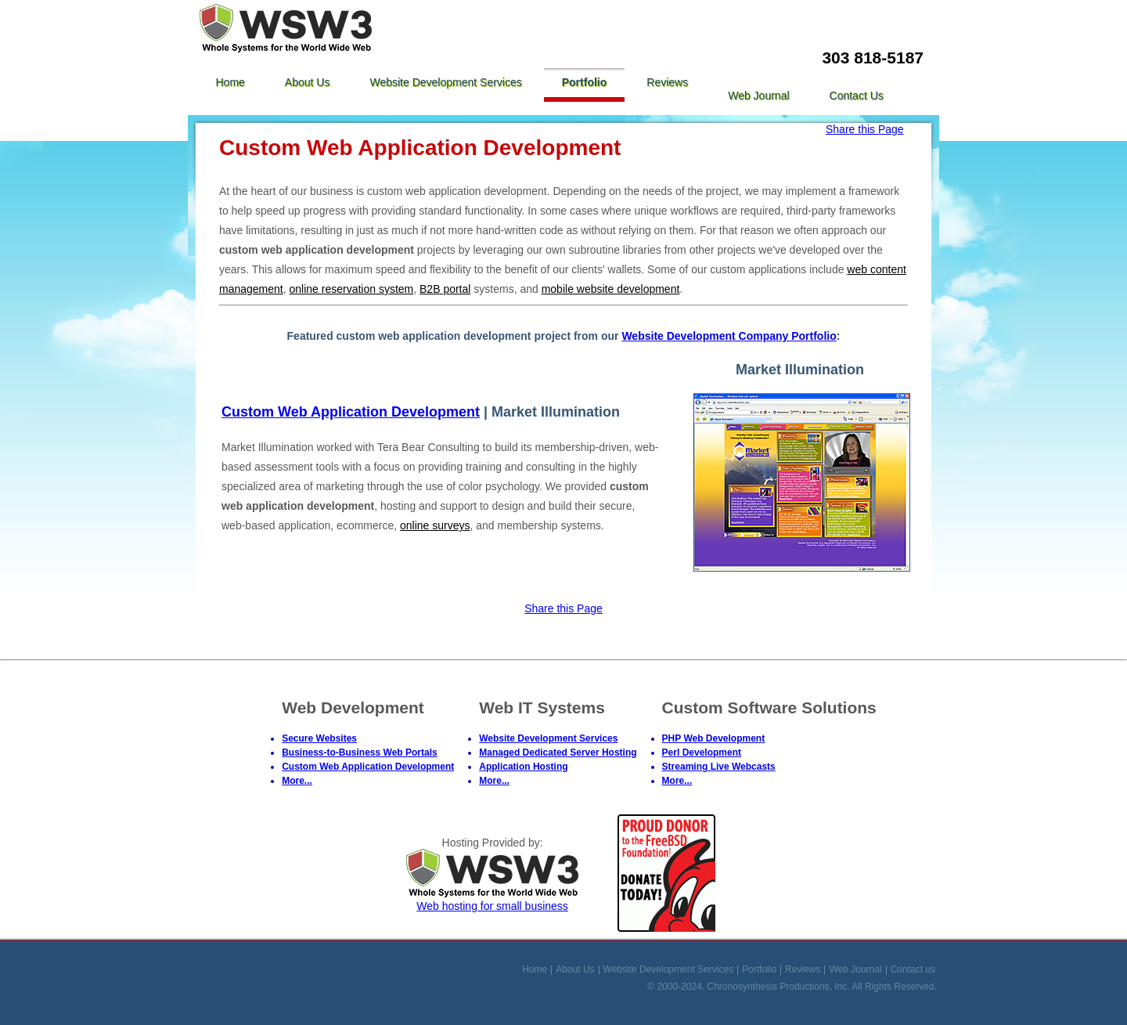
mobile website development (611, 289)
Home (230, 82)
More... (297, 780)
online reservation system (352, 289)
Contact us (857, 95)
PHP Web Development (713, 738)
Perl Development (701, 752)
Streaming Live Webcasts (719, 766)
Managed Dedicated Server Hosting (557, 752)
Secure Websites (319, 738)
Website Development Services (445, 82)
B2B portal (444, 289)
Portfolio (584, 82)
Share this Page (865, 129)
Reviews (667, 82)
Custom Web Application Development (350, 412)
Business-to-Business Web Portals (359, 752)
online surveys (435, 525)
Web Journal (758, 95)
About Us (307, 82)
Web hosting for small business (492, 899)
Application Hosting (523, 766)
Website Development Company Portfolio (728, 336)
